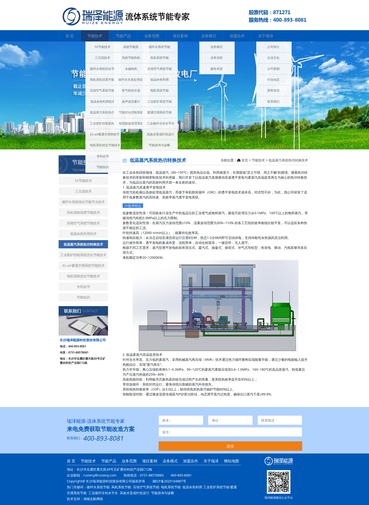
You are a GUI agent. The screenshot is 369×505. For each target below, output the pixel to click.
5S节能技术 (83, 180)
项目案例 (180, 35)
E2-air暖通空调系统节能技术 (83, 265)
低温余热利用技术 (83, 233)
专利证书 (83, 286)
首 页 (69, 35)
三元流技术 (83, 191)
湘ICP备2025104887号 (169, 481)
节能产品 (123, 35)
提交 (230, 446)
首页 (244, 160)
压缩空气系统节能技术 (83, 223)
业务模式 (208, 35)
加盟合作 (237, 35)
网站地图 (231, 461)
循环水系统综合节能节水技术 (83, 202)
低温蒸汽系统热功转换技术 (83, 244)
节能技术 (94, 35)
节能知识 (83, 297)
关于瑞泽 (265, 35)
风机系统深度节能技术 (83, 212)
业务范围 (151, 35)
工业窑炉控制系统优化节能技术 (83, 255)
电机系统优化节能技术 (83, 276)
